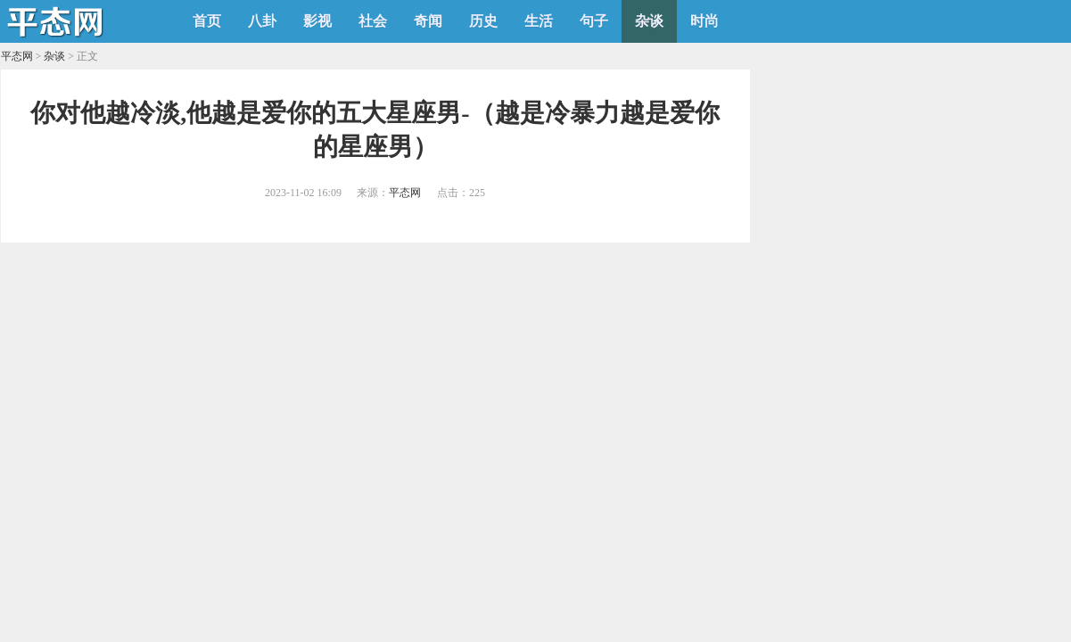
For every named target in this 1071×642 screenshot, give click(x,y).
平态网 (17, 56)
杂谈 (649, 21)
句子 (594, 21)
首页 (207, 21)
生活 (538, 21)
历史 (483, 21)
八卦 (262, 21)
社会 (372, 21)
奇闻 (428, 21)
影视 (317, 21)
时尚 (704, 21)
